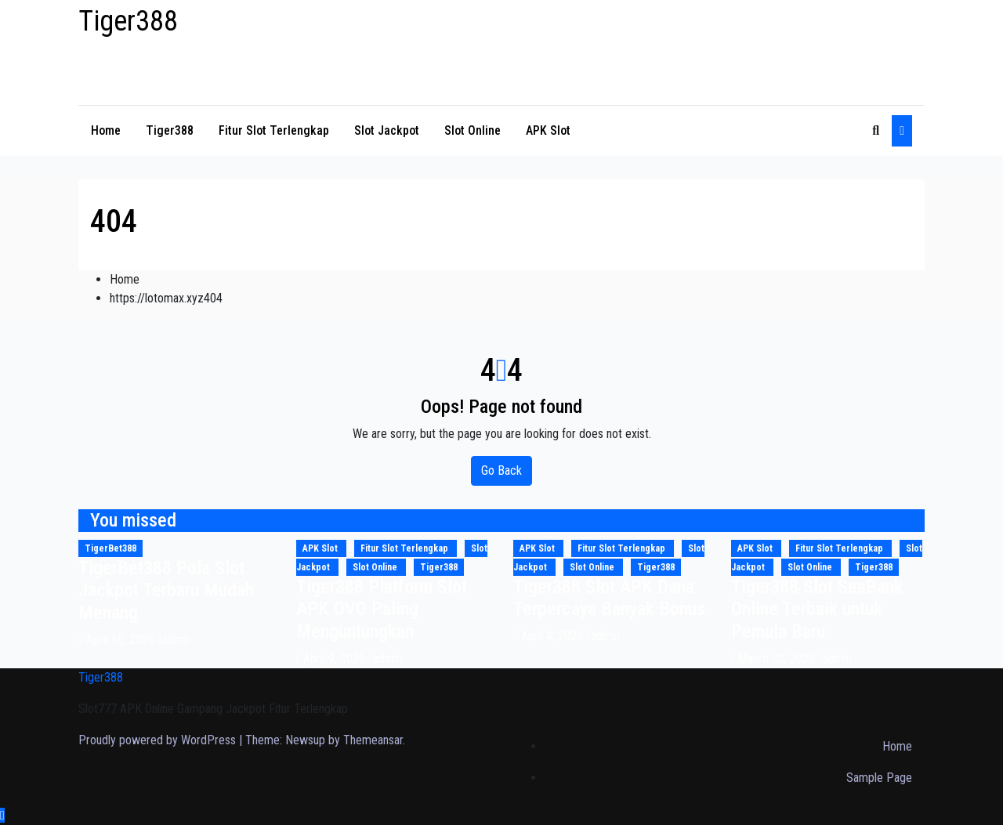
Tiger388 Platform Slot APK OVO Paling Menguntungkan (381, 609)
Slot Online (472, 130)
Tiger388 (128, 21)
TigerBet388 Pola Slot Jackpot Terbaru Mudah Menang (166, 590)
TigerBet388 (110, 548)
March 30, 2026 (778, 658)
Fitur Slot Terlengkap (274, 130)
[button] (875, 130)
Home (106, 130)
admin (174, 639)
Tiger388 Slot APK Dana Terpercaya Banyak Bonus (609, 598)
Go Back (501, 470)
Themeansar (373, 740)
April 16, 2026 (122, 639)
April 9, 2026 (335, 658)
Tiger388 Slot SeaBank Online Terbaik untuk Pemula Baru (817, 609)
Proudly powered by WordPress (158, 740)
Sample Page (879, 777)
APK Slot (548, 130)
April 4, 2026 (553, 635)
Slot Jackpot (386, 130)
